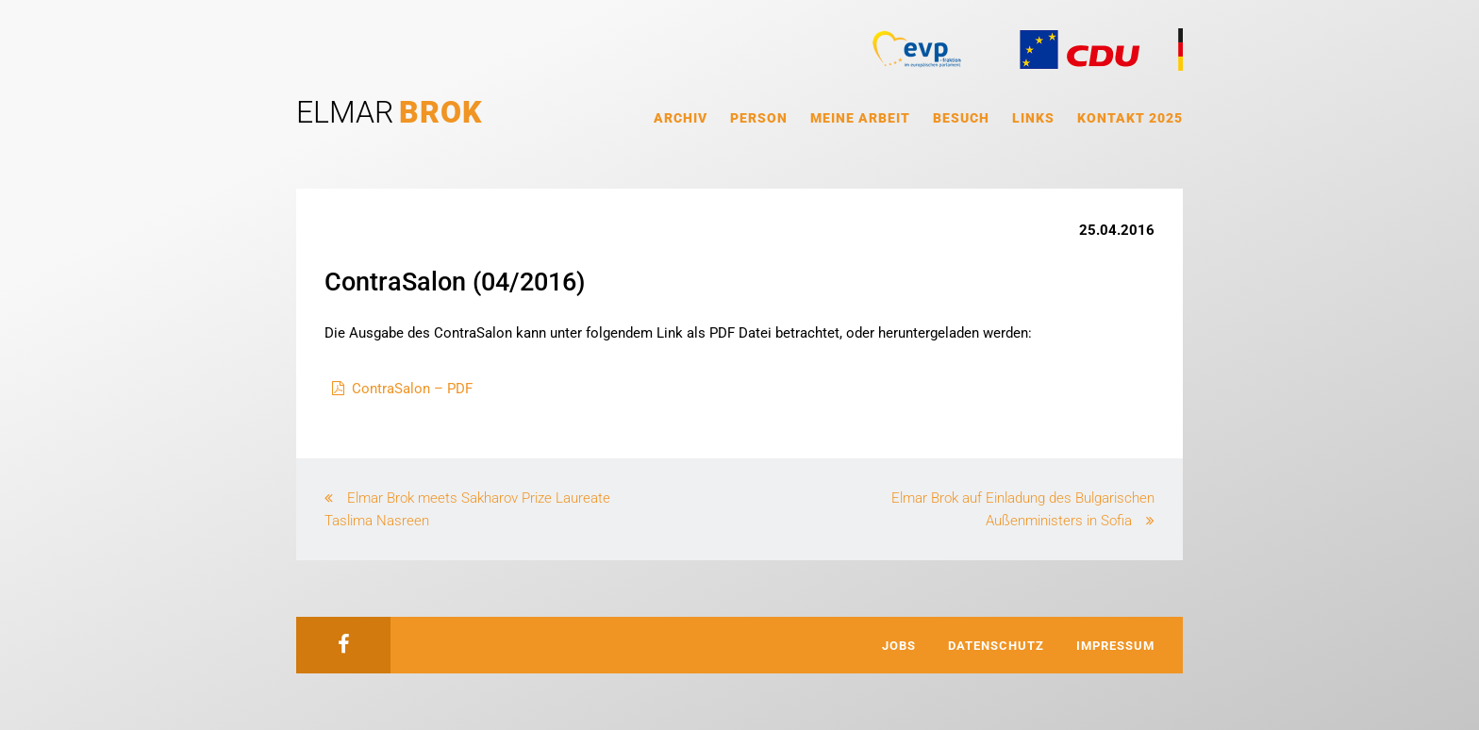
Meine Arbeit (860, 117)
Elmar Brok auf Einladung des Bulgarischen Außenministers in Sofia (1023, 509)
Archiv (680, 117)
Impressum (1115, 646)
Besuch (961, 117)
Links (1033, 117)
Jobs (899, 646)
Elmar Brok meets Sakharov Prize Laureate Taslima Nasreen (467, 509)
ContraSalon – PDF (412, 388)
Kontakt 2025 (1130, 117)
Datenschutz (996, 646)
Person (759, 117)
